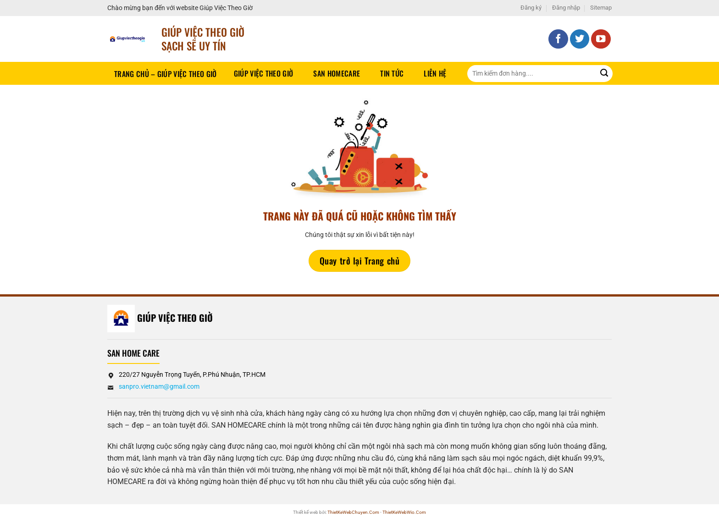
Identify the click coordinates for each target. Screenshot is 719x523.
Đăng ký (531, 7)
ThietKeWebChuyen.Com (353, 512)
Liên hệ (435, 73)
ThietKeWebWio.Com (404, 512)
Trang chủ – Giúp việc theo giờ (165, 73)
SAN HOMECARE (336, 73)
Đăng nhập (566, 7)
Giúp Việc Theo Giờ (263, 73)
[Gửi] (604, 73)
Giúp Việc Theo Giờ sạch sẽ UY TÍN (202, 39)
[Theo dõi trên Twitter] (580, 39)
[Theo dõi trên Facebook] (558, 39)
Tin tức (392, 73)
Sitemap (601, 7)
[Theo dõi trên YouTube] (601, 39)
